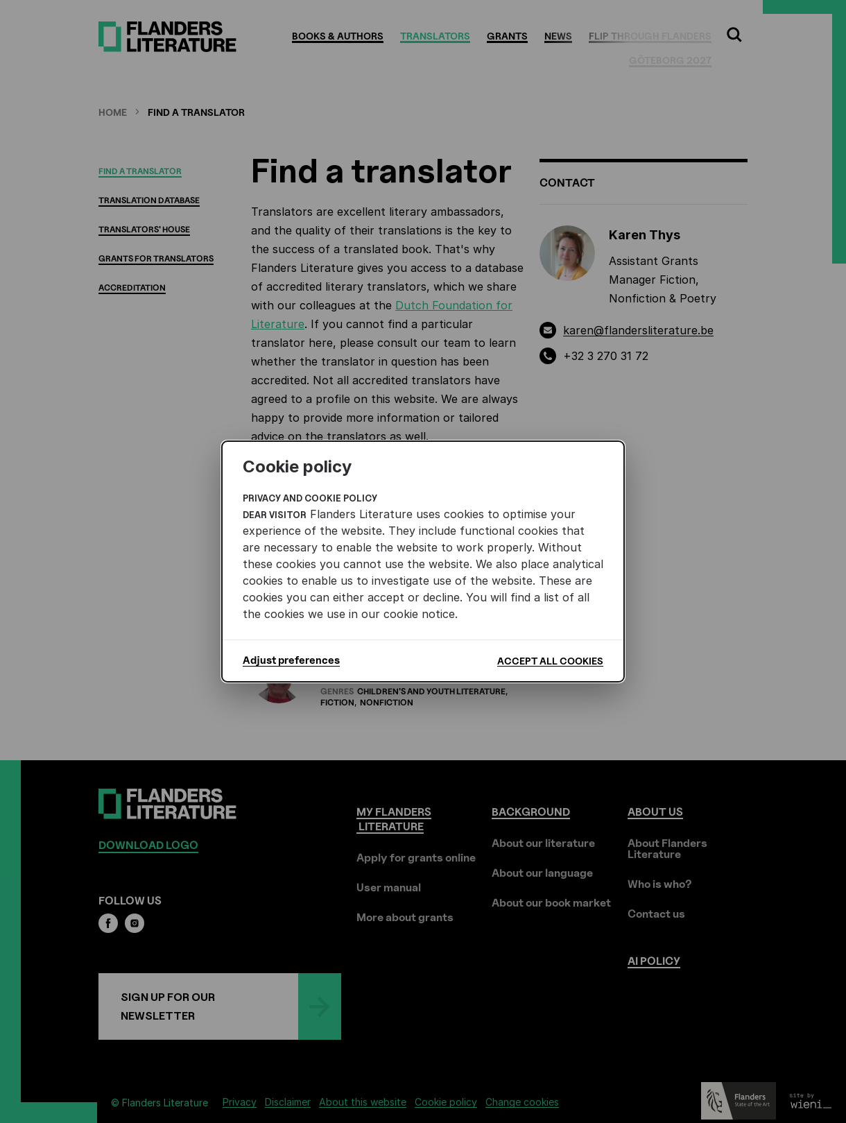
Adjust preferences (291, 660)
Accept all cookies (550, 661)
